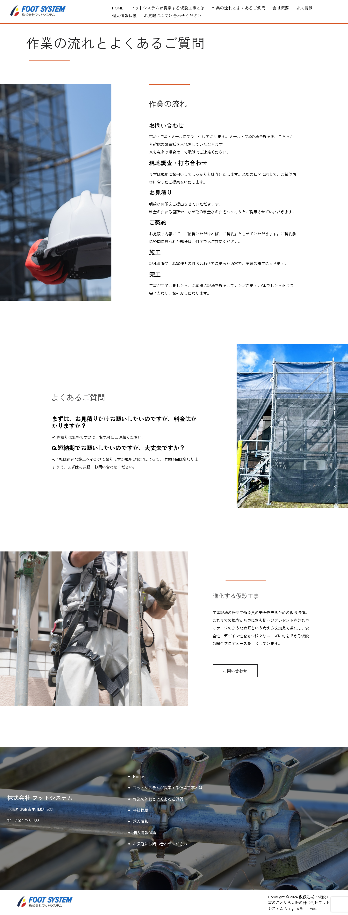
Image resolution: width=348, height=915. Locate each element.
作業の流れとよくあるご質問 (238, 8)
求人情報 (304, 8)
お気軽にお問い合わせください (173, 15)
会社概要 (281, 8)
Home (117, 8)
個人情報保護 (124, 15)
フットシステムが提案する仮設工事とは (168, 8)
